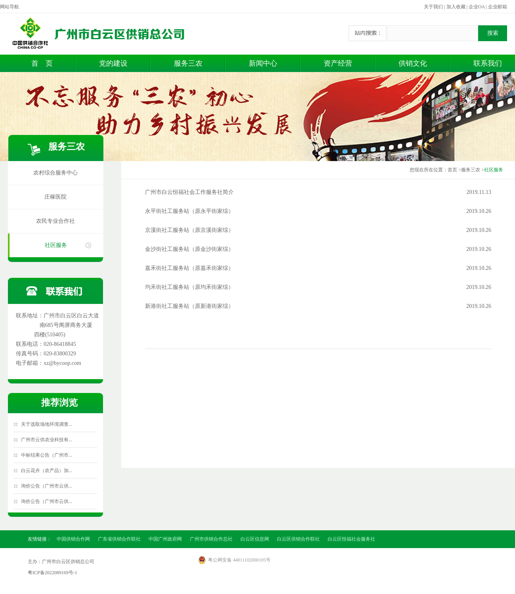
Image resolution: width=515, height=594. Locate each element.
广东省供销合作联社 (119, 539)
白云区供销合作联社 (298, 539)
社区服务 (56, 245)
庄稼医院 (55, 197)
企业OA (477, 6)
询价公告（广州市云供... (46, 486)
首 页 (42, 63)
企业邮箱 (497, 6)
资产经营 (338, 63)
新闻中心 (263, 63)
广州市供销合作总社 (211, 539)
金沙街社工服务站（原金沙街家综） (189, 249)
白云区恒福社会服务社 (351, 539)
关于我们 (433, 6)
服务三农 (188, 63)
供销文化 (413, 63)
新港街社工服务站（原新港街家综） (189, 306)
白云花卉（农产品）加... (46, 470)
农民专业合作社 (55, 221)
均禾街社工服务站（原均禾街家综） (189, 287)
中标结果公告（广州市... (46, 455)
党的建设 (113, 63)
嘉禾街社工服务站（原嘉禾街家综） (189, 268)
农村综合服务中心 (55, 173)
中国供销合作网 (73, 539)
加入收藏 (455, 6)
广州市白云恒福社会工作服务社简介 (189, 192)
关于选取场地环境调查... (46, 424)
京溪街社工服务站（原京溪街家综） (189, 230)
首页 (452, 170)
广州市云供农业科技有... (46, 439)
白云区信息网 (254, 539)
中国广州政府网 (165, 539)
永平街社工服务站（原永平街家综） (189, 211)
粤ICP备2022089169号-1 (52, 572)
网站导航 (9, 6)
